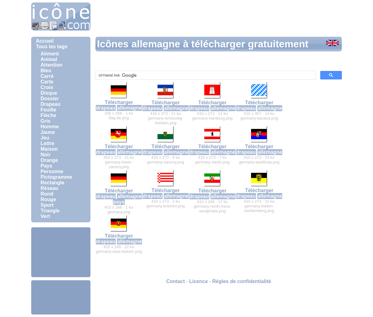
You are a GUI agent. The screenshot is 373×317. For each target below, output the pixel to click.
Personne (52, 171)
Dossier (50, 98)
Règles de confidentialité (241, 281)
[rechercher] (205, 75)
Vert (45, 216)
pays (118, 202)
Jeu (45, 137)
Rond (47, 193)
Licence (198, 281)
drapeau (105, 108)
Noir (46, 154)
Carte (47, 81)
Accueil (45, 41)
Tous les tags (51, 46)
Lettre (47, 143)
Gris (46, 121)
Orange (49, 160)
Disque (49, 93)
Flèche (48, 115)
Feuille (48, 109)
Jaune (48, 132)
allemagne (129, 108)
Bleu (46, 70)
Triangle (50, 210)
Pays (46, 165)
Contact (175, 281)
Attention (51, 65)
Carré (47, 76)
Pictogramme (56, 177)
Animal (49, 59)
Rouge (48, 199)
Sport (47, 205)
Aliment (50, 53)
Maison (49, 149)
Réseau (49, 188)
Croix (47, 87)
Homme (50, 126)
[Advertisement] (61, 252)
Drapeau (51, 104)
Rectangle (52, 182)
